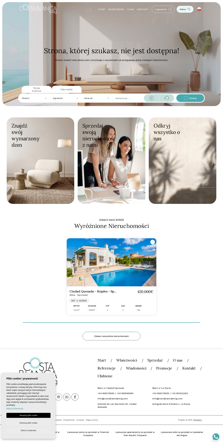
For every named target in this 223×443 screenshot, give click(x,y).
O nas (130, 9)
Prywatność (69, 420)
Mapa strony (92, 420)
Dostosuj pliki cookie (28, 422)
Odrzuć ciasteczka (28, 430)
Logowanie (163, 9)
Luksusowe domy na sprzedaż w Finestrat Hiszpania (88, 434)
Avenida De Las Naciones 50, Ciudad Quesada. (117, 405)
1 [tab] (111, 321)
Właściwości (116, 9)
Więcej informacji (14, 408)
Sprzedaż (156, 360)
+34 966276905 (106, 393)
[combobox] (34, 98)
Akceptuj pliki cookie (28, 415)
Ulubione (105, 376)
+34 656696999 (125, 393)
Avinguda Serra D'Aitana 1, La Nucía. (171, 404)
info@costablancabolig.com (113, 398)
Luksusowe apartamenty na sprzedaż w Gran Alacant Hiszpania (135, 434)
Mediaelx (197, 420)
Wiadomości (136, 368)
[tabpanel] (111, 276)
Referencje (107, 368)
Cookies (80, 420)
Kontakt (142, 9)
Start (102, 9)
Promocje (165, 368)
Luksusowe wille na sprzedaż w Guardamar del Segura (182, 434)
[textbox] (35, 98)
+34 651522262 (179, 393)
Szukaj (190, 98)
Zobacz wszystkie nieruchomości (111, 336)
